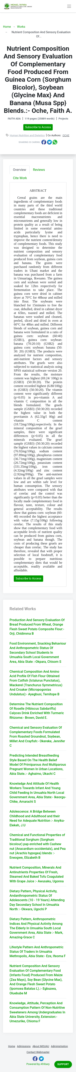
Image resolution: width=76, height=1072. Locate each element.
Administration (59, 1046)
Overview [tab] (19, 170)
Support (63, 1064)
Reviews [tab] (39, 170)
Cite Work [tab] (20, 178)
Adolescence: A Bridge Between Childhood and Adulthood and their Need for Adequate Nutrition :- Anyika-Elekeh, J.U (37, 818)
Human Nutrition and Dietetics (27, 135)
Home (7, 27)
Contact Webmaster (38, 1052)
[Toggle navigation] (69, 6)
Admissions (24, 1046)
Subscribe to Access (38, 127)
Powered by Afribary (37, 1064)
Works (21, 27)
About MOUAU (40, 1046)
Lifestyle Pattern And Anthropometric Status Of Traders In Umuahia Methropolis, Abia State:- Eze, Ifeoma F (38, 951)
